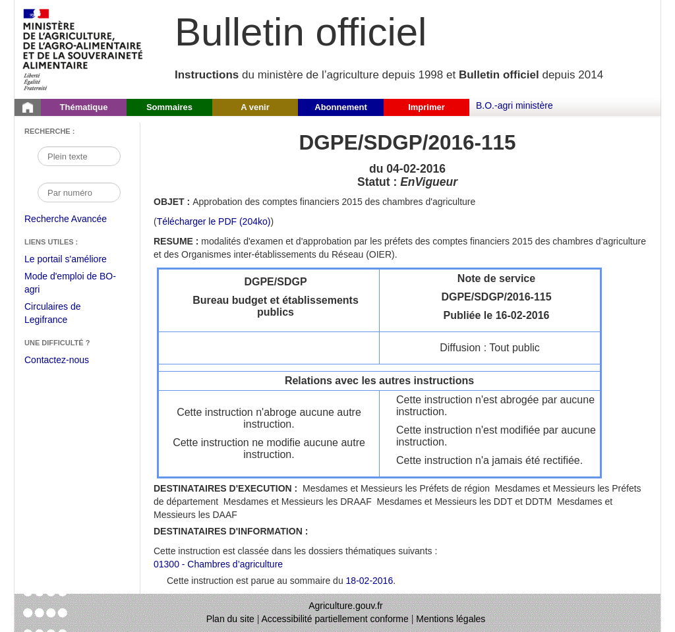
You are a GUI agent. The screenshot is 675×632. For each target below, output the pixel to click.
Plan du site (230, 619)
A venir (255, 107)
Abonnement (340, 107)
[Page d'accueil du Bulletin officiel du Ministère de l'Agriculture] (28, 107)
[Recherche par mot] (79, 156)
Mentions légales (450, 619)
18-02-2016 (370, 580)
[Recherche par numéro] (79, 192)
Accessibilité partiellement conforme (335, 619)
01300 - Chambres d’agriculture (218, 564)
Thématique (84, 107)
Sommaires (169, 107)
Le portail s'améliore (75, 260)
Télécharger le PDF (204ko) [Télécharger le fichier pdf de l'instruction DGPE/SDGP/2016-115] (214, 221)
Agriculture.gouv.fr (345, 605)
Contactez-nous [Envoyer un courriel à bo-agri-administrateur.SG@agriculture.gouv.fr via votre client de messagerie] (56, 360)
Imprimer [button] (426, 107)
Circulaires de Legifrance (63, 314)
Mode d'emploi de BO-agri (70, 284)
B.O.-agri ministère (514, 105)
